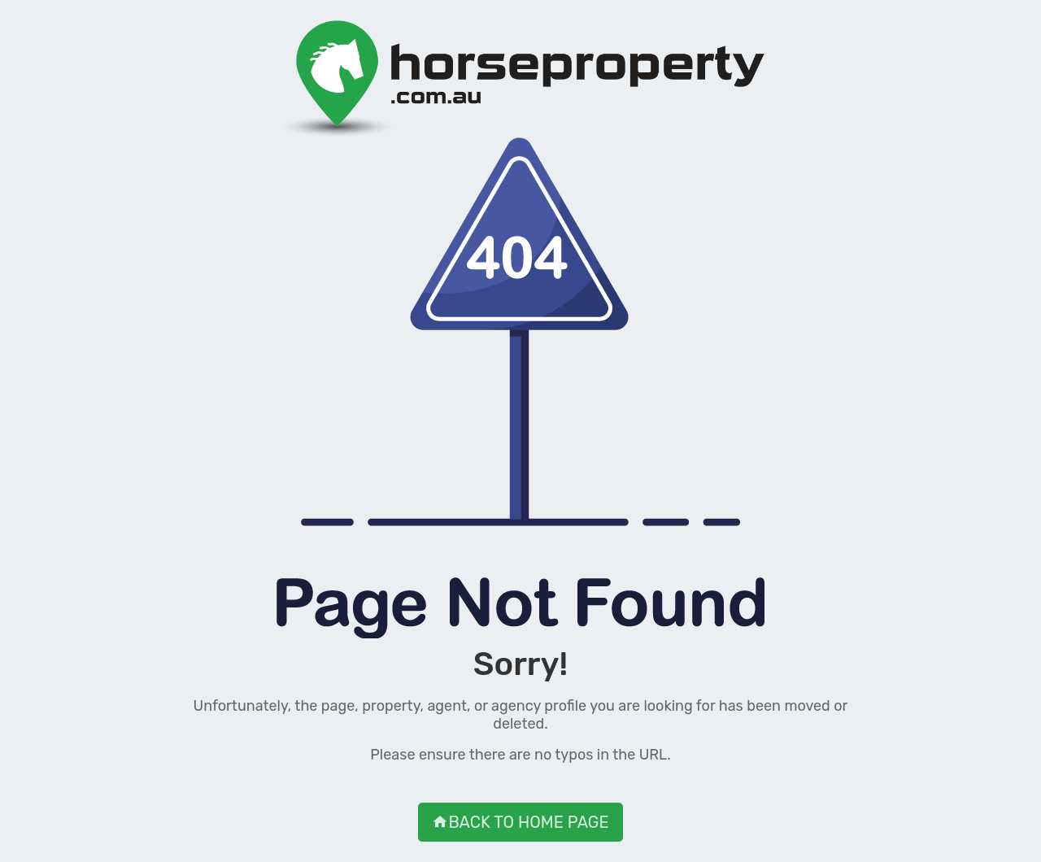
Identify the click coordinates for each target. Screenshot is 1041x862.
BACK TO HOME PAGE (520, 822)
